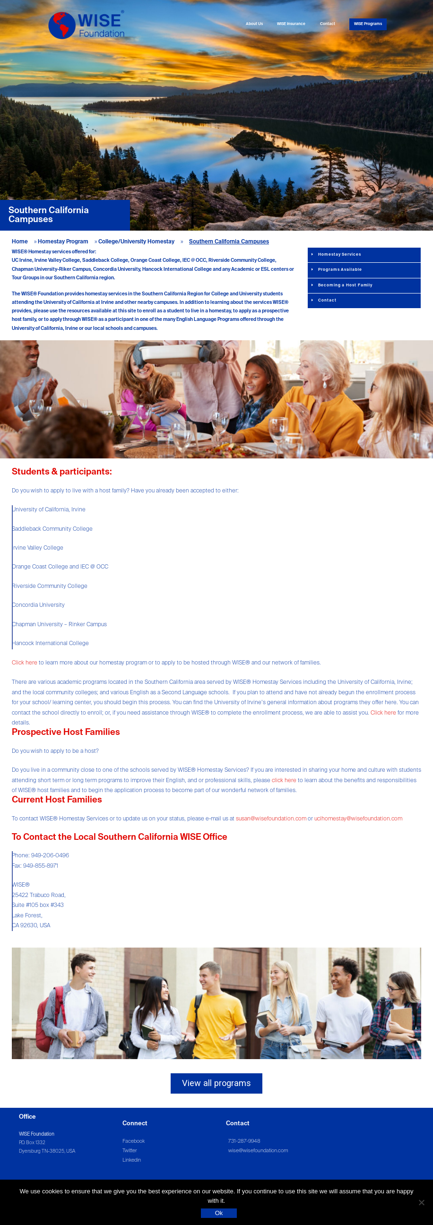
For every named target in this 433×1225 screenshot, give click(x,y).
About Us (254, 24)
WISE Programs (368, 24)
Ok (219, 1212)
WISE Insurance (291, 24)
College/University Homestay (136, 242)
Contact (327, 24)
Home (20, 242)
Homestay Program (63, 242)
